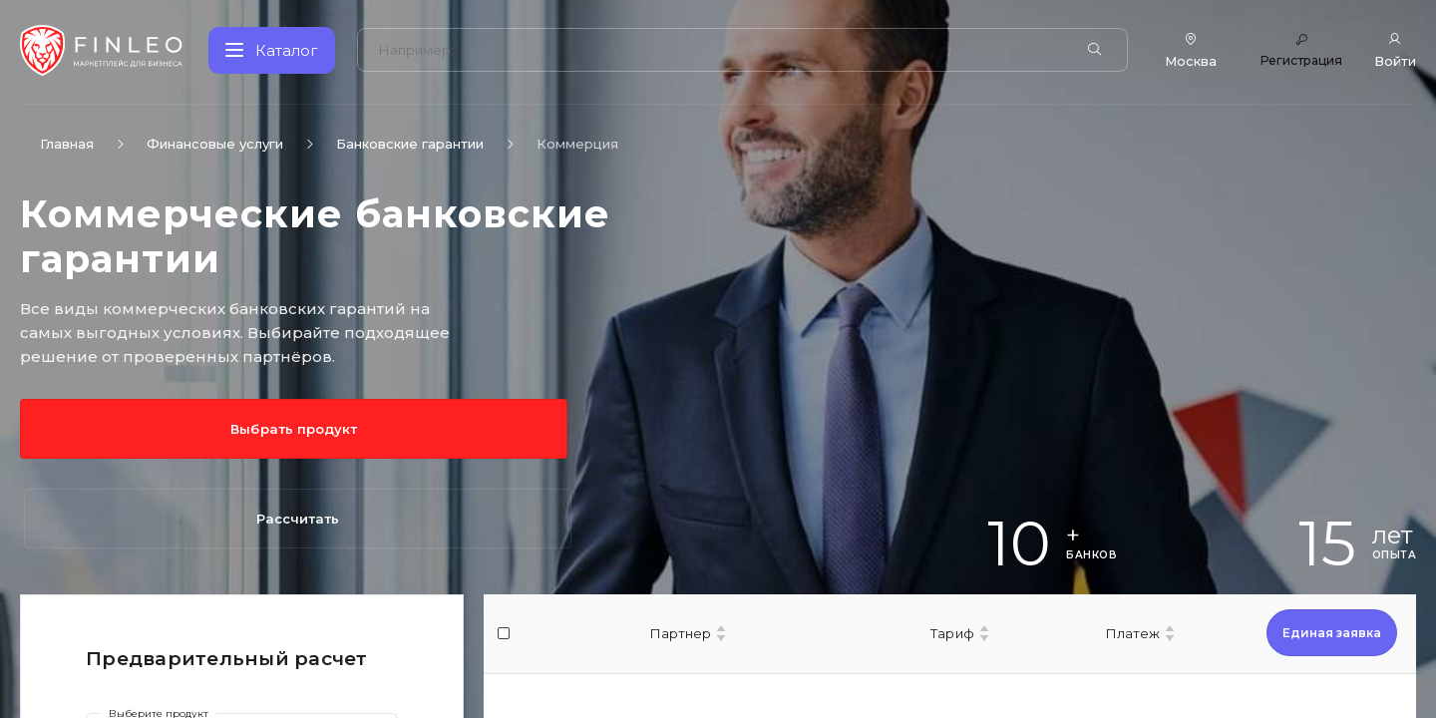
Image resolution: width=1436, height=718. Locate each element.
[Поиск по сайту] (722, 50)
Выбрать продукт (110, 429)
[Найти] (1097, 50)
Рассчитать (311, 429)
